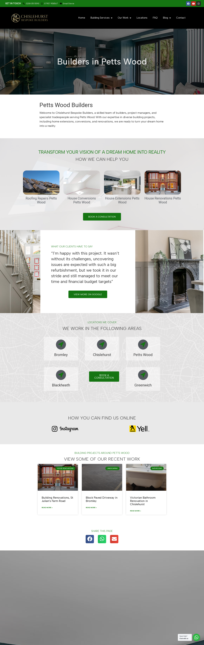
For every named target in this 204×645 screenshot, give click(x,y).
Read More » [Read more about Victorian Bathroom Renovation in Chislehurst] (135, 511)
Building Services (101, 17)
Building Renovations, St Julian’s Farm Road (57, 499)
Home (81, 17)
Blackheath (61, 385)
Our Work (124, 17)
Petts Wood (143, 355)
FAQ (155, 17)
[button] (90, 539)
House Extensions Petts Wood (122, 200)
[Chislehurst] (102, 345)
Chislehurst (102, 355)
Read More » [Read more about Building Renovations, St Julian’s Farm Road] (47, 508)
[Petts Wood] (143, 345)
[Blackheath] (61, 375)
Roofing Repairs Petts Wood (41, 200)
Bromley (61, 355)
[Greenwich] (143, 375)
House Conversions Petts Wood (82, 200)
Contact (180, 17)
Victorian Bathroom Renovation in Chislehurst (143, 501)
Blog (167, 17)
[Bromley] (61, 345)
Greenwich (143, 385)
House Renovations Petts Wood (162, 200)
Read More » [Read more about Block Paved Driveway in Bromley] (91, 508)
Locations (141, 17)
